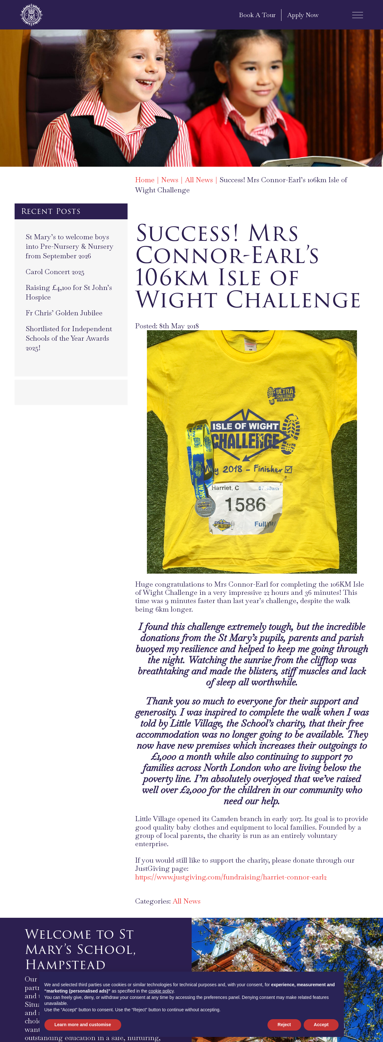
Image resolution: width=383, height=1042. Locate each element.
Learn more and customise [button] (83, 1024)
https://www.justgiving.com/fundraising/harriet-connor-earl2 (231, 876)
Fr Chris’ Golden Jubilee (64, 312)
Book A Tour (257, 15)
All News (187, 901)
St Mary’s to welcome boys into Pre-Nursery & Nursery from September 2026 (70, 246)
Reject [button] (284, 1024)
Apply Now (303, 15)
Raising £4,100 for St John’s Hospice (69, 292)
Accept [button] (321, 1024)
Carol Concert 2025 (55, 271)
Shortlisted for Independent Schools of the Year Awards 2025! (69, 338)
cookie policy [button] (161, 991)
